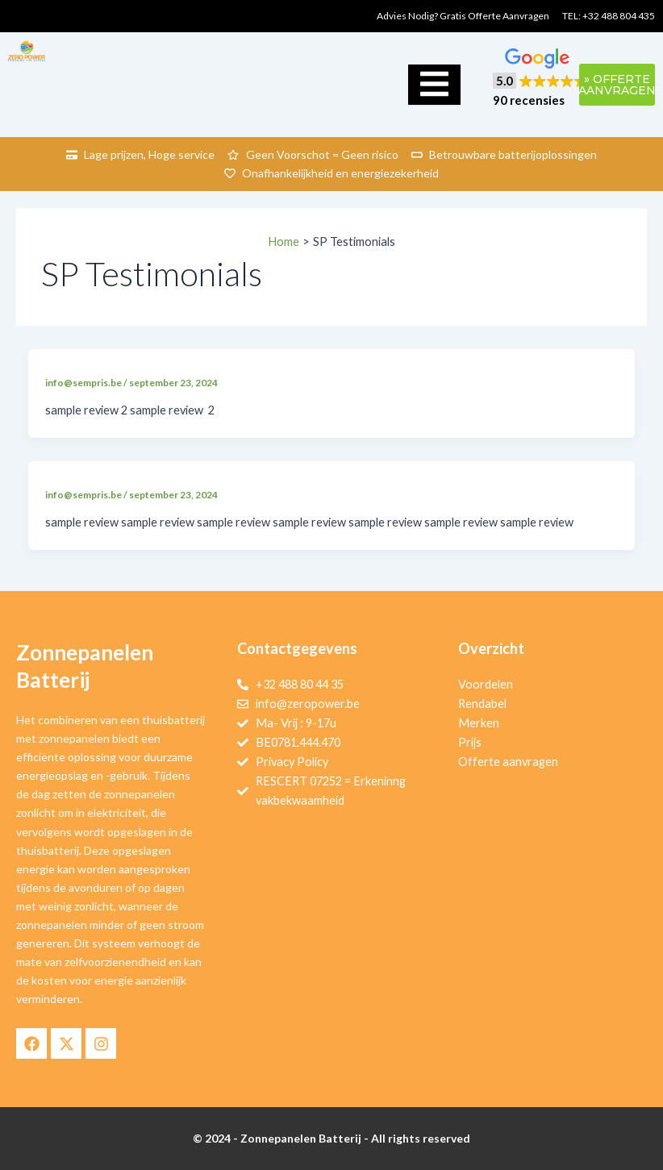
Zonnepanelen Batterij (84, 666)
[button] (540, 79)
